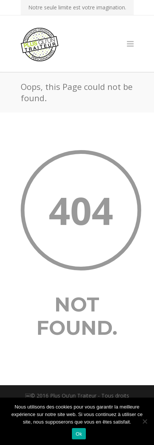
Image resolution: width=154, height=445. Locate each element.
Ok (79, 434)
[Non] (144, 421)
